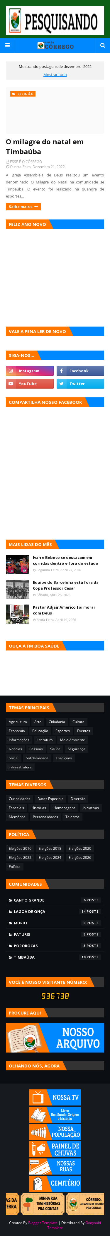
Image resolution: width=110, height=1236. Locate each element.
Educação (40, 730)
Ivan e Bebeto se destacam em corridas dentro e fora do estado (65, 560)
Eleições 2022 (20, 857)
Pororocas (57, 945)
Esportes (62, 730)
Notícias (15, 748)
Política (15, 866)
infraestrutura (20, 767)
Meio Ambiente (72, 739)
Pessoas (36, 748)
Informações (19, 739)
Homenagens (64, 807)
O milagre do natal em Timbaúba (45, 146)
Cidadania (57, 721)
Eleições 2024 (50, 857)
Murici (57, 923)
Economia (17, 730)
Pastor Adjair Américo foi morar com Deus (64, 610)
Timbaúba (57, 957)
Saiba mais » (21, 206)
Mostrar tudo (55, 74)
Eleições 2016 (20, 848)
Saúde (55, 748)
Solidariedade (37, 758)
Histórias (38, 807)
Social (13, 758)
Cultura (78, 721)
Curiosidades (19, 798)
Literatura (45, 739)
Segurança (76, 748)
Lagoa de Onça (57, 911)
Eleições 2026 (80, 857)
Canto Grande (57, 900)
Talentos (72, 816)
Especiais (16, 807)
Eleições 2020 (80, 848)
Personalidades (45, 816)
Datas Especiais (50, 798)
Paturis (57, 934)
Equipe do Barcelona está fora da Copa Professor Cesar (66, 585)
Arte (37, 721)
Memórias (17, 816)
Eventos (83, 730)
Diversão (78, 798)
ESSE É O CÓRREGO (26, 161)
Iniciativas (91, 807)
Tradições (64, 758)
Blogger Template (42, 1222)
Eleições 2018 (50, 848)
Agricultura (18, 721)
